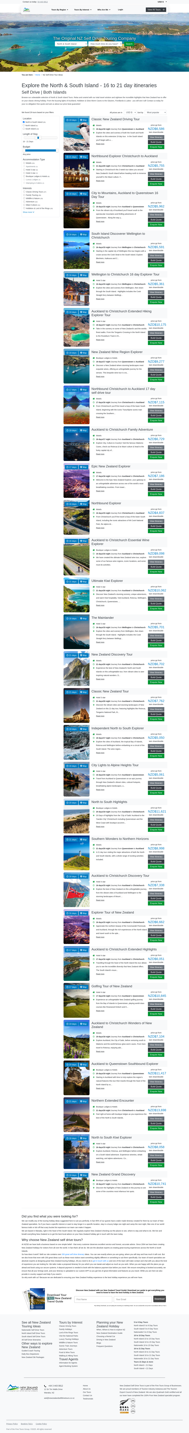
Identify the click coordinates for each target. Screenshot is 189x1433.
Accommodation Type (34, 159)
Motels (30, 163)
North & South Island (35, 122)
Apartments (32, 166)
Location (27, 118)
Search (129, 44)
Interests (27, 188)
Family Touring (33, 195)
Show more (28, 212)
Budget (26, 146)
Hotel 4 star (32, 173)
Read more (100, 144)
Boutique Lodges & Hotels (37, 176)
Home (37, 75)
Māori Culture (33, 205)
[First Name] (93, 1299)
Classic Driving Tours (36, 192)
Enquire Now (156, 147)
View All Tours (156, 10)
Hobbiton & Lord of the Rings (39, 208)
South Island (32, 129)
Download (160, 1299)
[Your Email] (133, 1299)
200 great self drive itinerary (73, 1254)
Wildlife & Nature (34, 198)
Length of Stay (30, 134)
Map (83, 120)
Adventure (32, 202)
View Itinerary (156, 137)
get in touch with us (101, 1261)
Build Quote (156, 142)
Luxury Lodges (33, 180)
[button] (60, 10)
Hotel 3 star (32, 170)
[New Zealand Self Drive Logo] (26, 9)
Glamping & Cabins (35, 183)
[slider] (36, 138)
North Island (31, 125)
